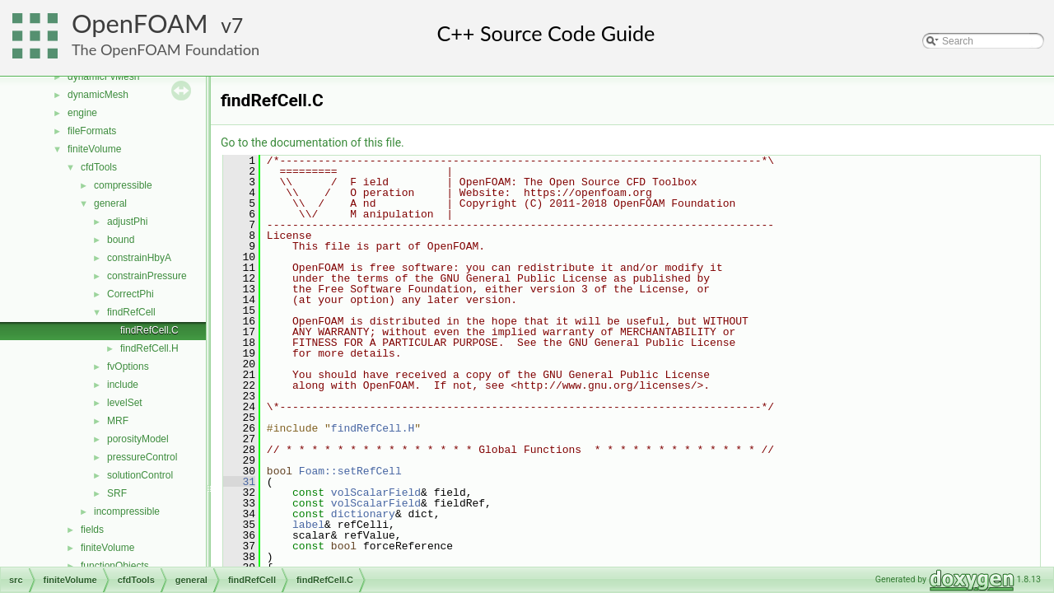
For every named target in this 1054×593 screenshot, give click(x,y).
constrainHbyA (139, 258)
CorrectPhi (130, 294)
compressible (123, 185)
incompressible (127, 511)
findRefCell (131, 312)
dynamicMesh (98, 94)
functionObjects (115, 566)
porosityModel (138, 439)
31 (239, 481)
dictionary (363, 514)
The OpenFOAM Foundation (165, 49)
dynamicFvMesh (103, 76)
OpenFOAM (140, 23)
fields (92, 529)
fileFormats (92, 131)
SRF (117, 493)
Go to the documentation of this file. (312, 142)
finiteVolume (94, 149)
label (308, 524)
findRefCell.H (149, 348)
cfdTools (99, 167)
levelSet (124, 403)
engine (82, 113)
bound (120, 239)
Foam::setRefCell (350, 471)
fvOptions (128, 366)
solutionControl (140, 475)
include (122, 384)
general (110, 203)
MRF (117, 421)
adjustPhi (127, 221)
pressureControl (142, 457)
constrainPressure (147, 276)
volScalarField (376, 492)
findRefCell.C (149, 330)
